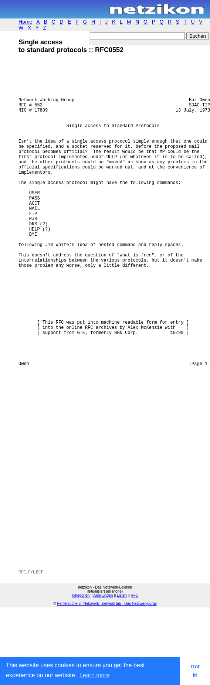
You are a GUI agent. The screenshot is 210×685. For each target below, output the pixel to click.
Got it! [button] (195, 671)
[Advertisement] (87, 545)
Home (25, 22)
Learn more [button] (94, 675)
